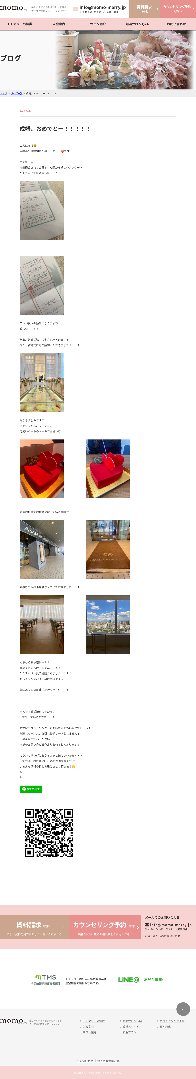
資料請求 (165, 1026)
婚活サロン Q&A (137, 24)
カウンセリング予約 (172, 1021)
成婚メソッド (131, 1026)
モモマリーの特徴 (19, 24)
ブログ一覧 (17, 93)
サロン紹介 (98, 24)
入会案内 (59, 24)
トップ (3, 93)
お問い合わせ (176, 24)
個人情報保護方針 (108, 1060)
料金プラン (129, 1032)
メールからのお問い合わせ (163, 936)
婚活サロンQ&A (132, 1021)
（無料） (144, 9)
